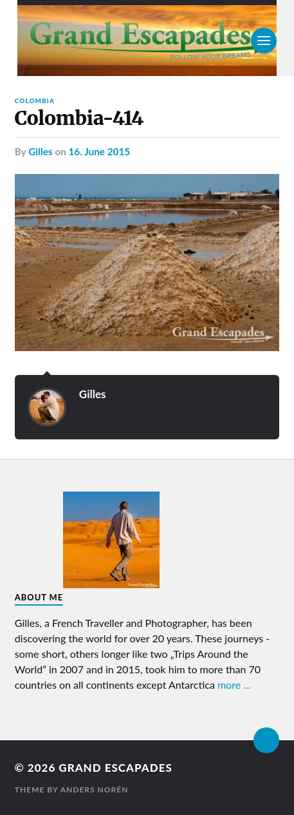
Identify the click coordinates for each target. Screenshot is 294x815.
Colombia (35, 100)
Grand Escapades (115, 767)
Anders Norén (94, 789)
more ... (234, 684)
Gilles (40, 151)
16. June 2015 (100, 151)
